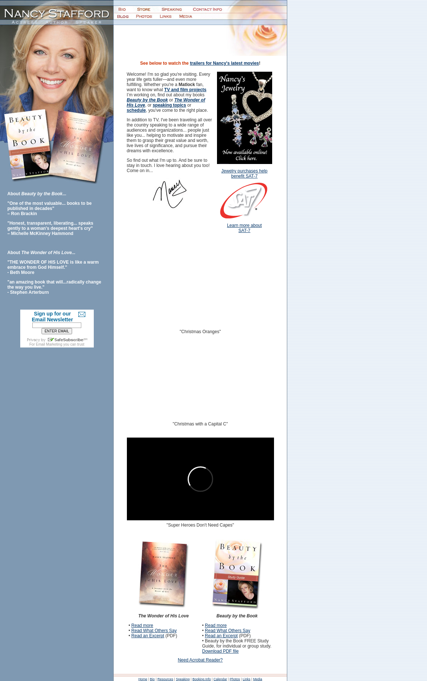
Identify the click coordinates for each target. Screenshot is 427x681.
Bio (152, 679)
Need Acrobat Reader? (200, 660)
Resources (165, 679)
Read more (142, 625)
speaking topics (169, 105)
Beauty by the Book (147, 100)
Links (246, 679)
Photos (234, 679)
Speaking (183, 679)
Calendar (220, 679)
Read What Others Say (154, 630)
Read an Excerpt (147, 635)
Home (142, 679)
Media (257, 679)
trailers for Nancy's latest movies (224, 63)
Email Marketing (49, 344)
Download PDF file (220, 651)
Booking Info (201, 679)
